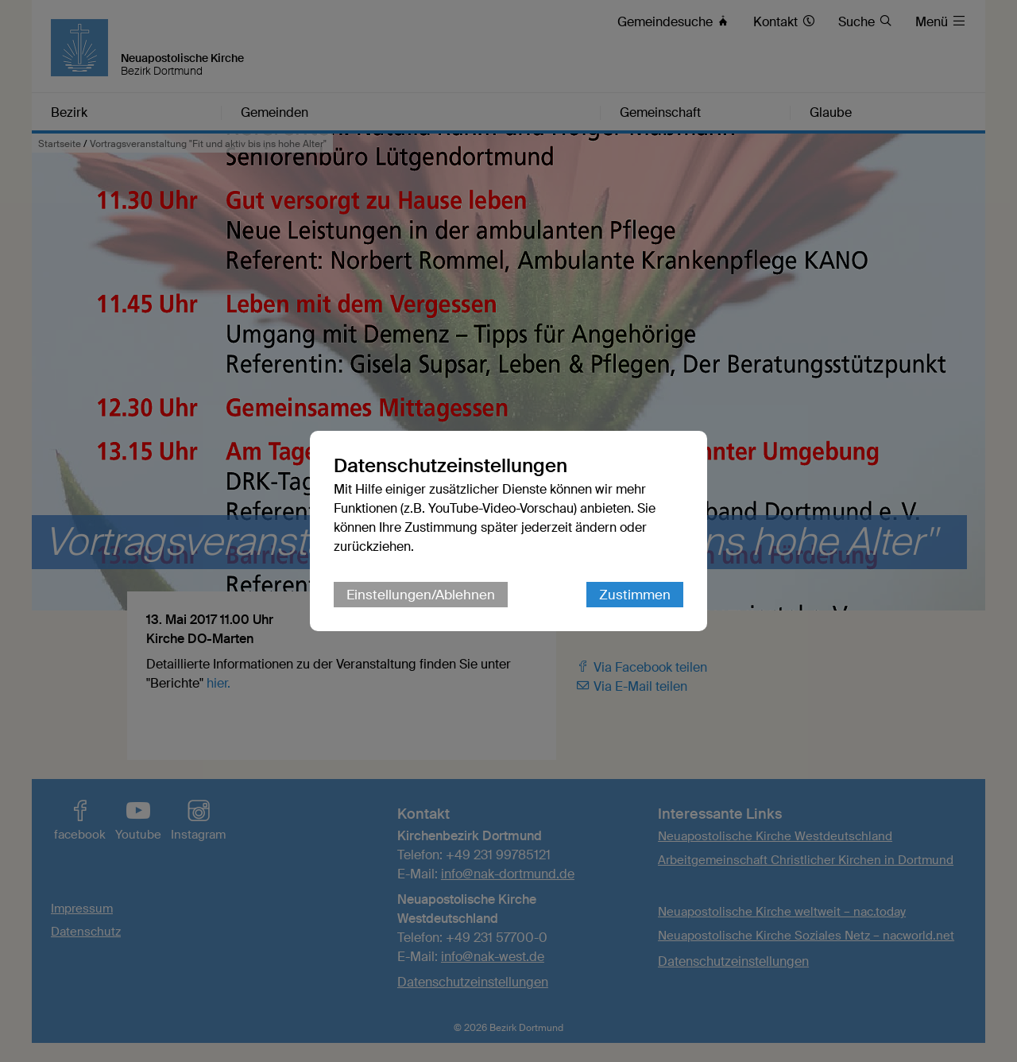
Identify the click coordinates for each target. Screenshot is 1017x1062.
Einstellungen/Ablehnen (420, 594)
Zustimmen (635, 594)
